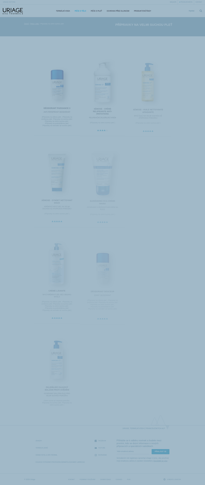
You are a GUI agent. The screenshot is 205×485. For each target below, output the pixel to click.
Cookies (119, 479)
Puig (129, 479)
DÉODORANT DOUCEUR (102, 293)
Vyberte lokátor (172, 479)
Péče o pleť (96, 11)
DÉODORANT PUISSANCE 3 (57, 109)
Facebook (100, 441)
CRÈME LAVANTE (57, 292)
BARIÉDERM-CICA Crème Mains (102, 203)
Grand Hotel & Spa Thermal (46, 455)
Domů (26, 24)
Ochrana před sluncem (118, 11)
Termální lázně (42, 448)
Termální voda (63, 11)
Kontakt (199, 2)
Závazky (39, 441)
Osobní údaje (105, 479)
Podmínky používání (87, 479)
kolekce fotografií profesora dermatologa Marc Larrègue (60, 462)
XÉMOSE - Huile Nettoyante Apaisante (148, 112)
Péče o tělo (80, 11)
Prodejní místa (186, 2)
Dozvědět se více (160, 461)
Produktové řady (142, 11)
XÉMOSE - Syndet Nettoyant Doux (56, 202)
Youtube (100, 448)
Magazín (173, 2)
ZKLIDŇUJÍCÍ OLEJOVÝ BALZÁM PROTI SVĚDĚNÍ (57, 389)
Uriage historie (9, 2)
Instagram (101, 455)
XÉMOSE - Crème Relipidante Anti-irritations (102, 112)
